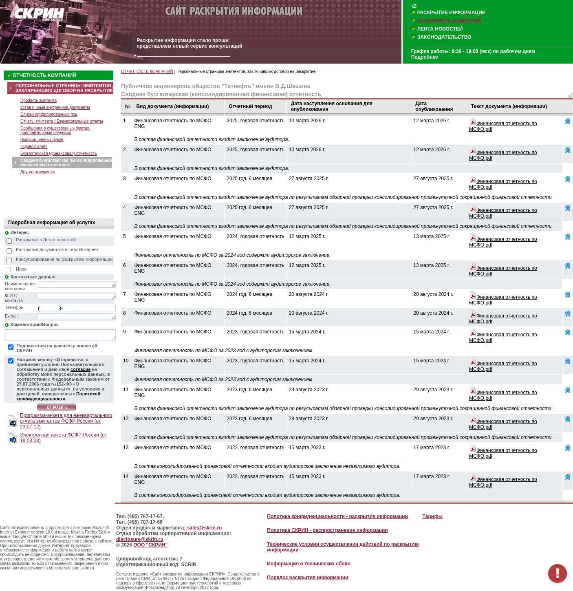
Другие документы (37, 172)
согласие (80, 369)
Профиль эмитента (38, 100)
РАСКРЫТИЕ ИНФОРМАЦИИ (451, 12)
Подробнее (424, 57)
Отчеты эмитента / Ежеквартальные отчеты (61, 121)
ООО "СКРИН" (150, 545)
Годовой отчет (33, 146)
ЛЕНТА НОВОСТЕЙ (440, 29)
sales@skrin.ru (204, 528)
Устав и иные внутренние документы (55, 107)
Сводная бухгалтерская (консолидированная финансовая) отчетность (66, 162)
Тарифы (433, 516)
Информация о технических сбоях (308, 564)
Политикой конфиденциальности (58, 396)
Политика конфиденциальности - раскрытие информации (337, 516)
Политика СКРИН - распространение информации (327, 530)
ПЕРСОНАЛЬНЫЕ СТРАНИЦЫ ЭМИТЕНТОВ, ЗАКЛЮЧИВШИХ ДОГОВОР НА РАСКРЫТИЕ (64, 88)
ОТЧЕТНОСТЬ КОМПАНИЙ (449, 21)
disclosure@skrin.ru (139, 539)
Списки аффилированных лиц (48, 114)
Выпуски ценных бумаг (42, 139)
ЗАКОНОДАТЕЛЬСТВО (444, 37)
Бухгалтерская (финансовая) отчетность (58, 153)
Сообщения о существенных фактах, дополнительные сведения (55, 130)
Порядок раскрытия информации (307, 577)
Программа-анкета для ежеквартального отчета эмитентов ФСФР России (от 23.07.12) (66, 421)
